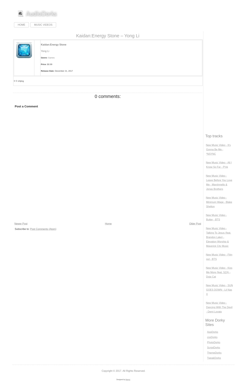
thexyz (128, 379)
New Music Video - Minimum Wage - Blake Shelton (219, 202)
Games (51, 58)
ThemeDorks (214, 352)
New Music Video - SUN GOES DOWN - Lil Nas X (219, 290)
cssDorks (212, 337)
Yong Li (45, 51)
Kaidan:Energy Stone (53, 44)
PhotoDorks (213, 342)
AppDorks (212, 332)
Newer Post (20, 223)
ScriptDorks (213, 347)
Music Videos (43, 24)
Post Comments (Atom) (43, 229)
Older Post (195, 223)
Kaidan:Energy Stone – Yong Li (107, 35)
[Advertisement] (106, 198)
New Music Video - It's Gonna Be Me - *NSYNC (218, 149)
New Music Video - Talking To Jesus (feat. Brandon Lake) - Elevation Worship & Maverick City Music (218, 237)
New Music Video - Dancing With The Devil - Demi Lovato (219, 307)
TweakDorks (214, 358)
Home (21, 24)
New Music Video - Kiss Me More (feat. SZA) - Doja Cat (219, 272)
